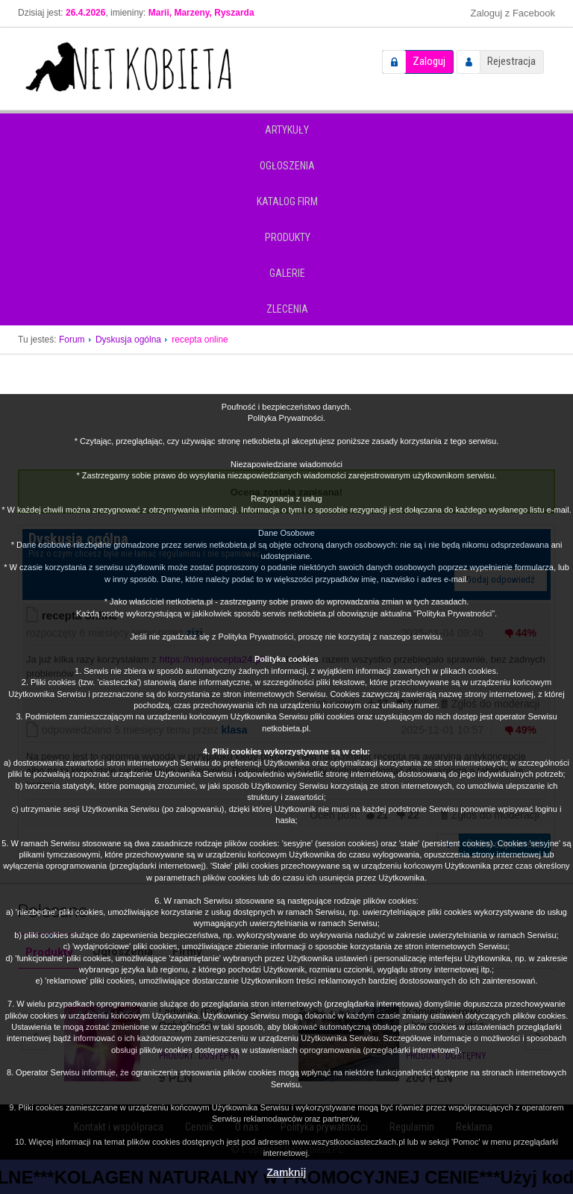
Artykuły (287, 130)
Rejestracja (511, 61)
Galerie (287, 273)
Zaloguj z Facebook (513, 13)
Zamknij (287, 1172)
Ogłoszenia (287, 166)
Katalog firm (287, 201)
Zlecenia (287, 309)
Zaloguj (429, 61)
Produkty (287, 237)
